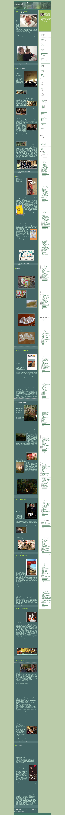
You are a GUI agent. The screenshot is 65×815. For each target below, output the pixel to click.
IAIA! (42, 406)
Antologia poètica (44, 171)
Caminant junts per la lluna (45, 202)
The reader (43, 515)
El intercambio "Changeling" (46, 503)
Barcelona (43, 418)
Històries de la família (44, 53)
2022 (41, 84)
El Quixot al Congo (44, 212)
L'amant (43, 361)
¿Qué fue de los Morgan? (45, 504)
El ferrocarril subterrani (45, 240)
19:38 (24, 741)
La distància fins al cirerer (45, 295)
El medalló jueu (44, 164)
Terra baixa (43, 392)
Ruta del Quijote (44, 549)
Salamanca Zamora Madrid (46, 525)
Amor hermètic (44, 467)
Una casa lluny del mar (45, 274)
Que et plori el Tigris (44, 225)
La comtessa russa (44, 221)
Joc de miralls (44, 383)
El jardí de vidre (44, 264)
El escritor (43, 501)
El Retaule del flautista (45, 332)
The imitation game (44, 487)
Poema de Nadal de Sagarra (46, 440)
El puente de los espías (45, 482)
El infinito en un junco (45, 228)
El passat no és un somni (45, 209)
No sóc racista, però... (45, 249)
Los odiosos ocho (44, 483)
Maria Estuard (44, 357)
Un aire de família (44, 413)
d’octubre (43, 101)
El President (43, 391)
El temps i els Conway (45, 210)
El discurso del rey (20, 500)
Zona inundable (44, 218)
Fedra (42, 388)
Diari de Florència (44, 302)
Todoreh (42, 149)
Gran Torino (43, 516)
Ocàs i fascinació (44, 186)
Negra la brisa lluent (44, 280)
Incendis (43, 435)
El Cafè (43, 472)
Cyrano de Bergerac (45, 422)
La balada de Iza (44, 300)
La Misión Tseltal (44, 488)
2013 (41, 95)
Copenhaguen (44, 452)
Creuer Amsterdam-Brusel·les (46, 593)
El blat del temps (44, 173)
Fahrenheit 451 (44, 276)
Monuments (42, 55)
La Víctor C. (43, 236)
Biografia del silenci (44, 197)
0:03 (24, 171)
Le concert (43, 502)
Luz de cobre (44, 213)
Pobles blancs (44, 590)
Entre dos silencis (44, 307)
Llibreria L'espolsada (43, 144)
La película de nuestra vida (45, 480)
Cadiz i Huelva (44, 541)
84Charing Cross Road (45, 200)
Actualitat (42, 34)
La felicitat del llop (44, 192)
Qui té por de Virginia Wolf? (46, 445)
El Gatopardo (44, 199)
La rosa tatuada (44, 407)
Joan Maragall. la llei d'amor (46, 466)
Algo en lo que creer (45, 308)
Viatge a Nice (44, 522)
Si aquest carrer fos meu (45, 267)
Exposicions (42, 45)
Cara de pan (43, 215)
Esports (42, 44)
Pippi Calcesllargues (45, 434)
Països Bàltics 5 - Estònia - (45, 562)
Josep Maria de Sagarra (45, 438)
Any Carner (43, 270)
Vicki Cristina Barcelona (45, 505)
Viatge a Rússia (44, 607)
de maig (43, 107)
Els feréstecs (43, 319)
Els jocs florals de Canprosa (46, 339)
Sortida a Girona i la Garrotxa (46, 523)
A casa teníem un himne (45, 160)
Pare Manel (18, 176)
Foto (41, 50)
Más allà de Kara (44, 241)
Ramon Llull (43, 364)
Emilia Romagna (44, 589)
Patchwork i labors (43, 60)
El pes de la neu (44, 306)
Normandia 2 (43, 543)
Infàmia (43, 369)
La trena (43, 269)
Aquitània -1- (43, 572)
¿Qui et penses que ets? (45, 305)
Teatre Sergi (43, 342)
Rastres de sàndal (44, 485)
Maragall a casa (44, 449)
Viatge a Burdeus (44, 547)
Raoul (42, 447)
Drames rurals (44, 161)
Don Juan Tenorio (44, 465)
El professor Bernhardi (45, 367)
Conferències (42, 40)
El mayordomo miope (45, 193)
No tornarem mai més (20, 351)
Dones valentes (44, 299)
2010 (41, 127)
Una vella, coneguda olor (45, 448)
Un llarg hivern (44, 190)
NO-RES (43, 296)
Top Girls (43, 356)
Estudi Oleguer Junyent (21, 402)
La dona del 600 (44, 331)
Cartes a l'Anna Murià (45, 247)
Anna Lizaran (44, 423)
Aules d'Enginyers (43, 143)
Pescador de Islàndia (45, 167)
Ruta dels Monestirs (44, 545)
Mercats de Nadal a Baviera (46, 546)
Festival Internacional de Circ (46, 366)
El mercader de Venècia (45, 436)
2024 (41, 82)
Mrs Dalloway (44, 329)
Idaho (42, 251)
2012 (41, 96)
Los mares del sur (44, 278)
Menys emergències (45, 468)
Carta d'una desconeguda (45, 217)
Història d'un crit (44, 303)
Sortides (42, 71)
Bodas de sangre (44, 341)
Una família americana (45, 279)
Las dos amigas (44, 194)
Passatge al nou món (45, 227)
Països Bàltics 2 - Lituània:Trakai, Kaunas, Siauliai (45, 568)
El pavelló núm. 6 (44, 266)
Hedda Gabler (44, 437)
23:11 (24, 552)
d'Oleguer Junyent (18, 418)
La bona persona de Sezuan (46, 335)
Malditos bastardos (44, 507)
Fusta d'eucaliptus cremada (46, 224)
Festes (20, 742)
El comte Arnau (44, 162)
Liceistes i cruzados (44, 393)
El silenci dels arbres (45, 220)
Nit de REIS (43, 470)
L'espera (43, 442)
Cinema (20, 172)
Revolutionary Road (44, 509)
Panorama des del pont (45, 365)
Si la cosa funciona (44, 506)
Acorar (43, 410)
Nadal (41, 58)
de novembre (43, 100)
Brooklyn (18, 557)
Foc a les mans (44, 172)
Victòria (43, 362)
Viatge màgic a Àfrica (45, 500)
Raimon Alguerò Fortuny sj (45, 304)
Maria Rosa (43, 370)
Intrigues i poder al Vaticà (45, 263)
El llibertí (43, 343)
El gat (42, 281)
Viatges (42, 74)
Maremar (43, 340)
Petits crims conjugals (20, 610)
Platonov (43, 469)
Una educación (44, 268)
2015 (41, 93)
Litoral (43, 421)
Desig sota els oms (44, 345)
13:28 (24, 605)
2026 (41, 79)
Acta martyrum (44, 242)
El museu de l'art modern (45, 174)
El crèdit (43, 416)
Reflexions (42, 69)
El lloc (43, 163)
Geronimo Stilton (44, 460)
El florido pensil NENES (45, 368)
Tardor (43, 291)
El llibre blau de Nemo (45, 216)
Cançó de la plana (44, 169)
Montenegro (43, 394)
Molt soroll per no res (45, 373)
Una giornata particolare (45, 380)
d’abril (42, 108)
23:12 (24, 263)
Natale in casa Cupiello (45, 475)
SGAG (43, 461)
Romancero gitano (44, 328)
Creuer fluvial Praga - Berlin (46, 524)
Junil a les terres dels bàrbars (46, 223)
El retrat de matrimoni (45, 211)
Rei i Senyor (43, 433)
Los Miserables (44, 443)
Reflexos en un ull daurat (45, 262)
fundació (30, 210)
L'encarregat (43, 395)
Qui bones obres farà (45, 360)
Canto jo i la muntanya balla (46, 265)
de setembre (43, 102)
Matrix (43, 214)
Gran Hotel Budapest (45, 486)
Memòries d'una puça (45, 417)
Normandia (43, 544)
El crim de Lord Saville (45, 439)
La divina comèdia (44, 390)
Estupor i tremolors (44, 237)
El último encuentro (44, 166)
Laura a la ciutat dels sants (45, 219)
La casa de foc (44, 252)
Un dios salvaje (44, 189)
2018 (41, 89)
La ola (43, 513)
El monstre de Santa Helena (46, 226)
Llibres (20, 264)
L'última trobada (44, 381)
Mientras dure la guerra (45, 478)
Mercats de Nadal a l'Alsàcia (46, 561)
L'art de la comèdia (44, 382)
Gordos (43, 508)
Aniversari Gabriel (19, 661)
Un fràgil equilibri (44, 450)
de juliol (43, 105)
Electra (43, 471)
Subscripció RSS (42, 152)
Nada (42, 238)
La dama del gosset (44, 165)
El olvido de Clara (44, 168)
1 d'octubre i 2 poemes (45, 301)
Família (20, 64)
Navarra (43, 528)
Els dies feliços (44, 396)
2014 (41, 94)
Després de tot (44, 170)
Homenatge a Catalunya (45, 275)
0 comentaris (28, 63)
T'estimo (43, 446)
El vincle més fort (44, 176)
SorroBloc (42, 148)
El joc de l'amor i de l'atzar (45, 398)
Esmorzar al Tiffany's (45, 191)
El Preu (43, 355)
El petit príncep (44, 389)
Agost (42, 459)
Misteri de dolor (44, 464)
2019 (41, 88)
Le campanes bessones (45, 248)
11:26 (24, 63)
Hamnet (43, 239)
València (43, 575)
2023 (41, 83)
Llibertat (43, 420)
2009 (41, 128)
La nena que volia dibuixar (45, 277)
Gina (42, 253)
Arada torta (43, 201)
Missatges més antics (35, 809)
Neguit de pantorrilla (22, 3)
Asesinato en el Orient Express (46, 479)
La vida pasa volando (45, 222)
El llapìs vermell (44, 175)
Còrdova (43, 527)
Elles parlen (43, 243)
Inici (26, 809)
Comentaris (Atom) (21, 811)
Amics (41, 35)
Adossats (43, 344)
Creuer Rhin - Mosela (45, 540)
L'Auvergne (43, 588)
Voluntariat (42, 76)
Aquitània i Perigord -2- (45, 571)
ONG (41, 59)
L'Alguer (43, 594)
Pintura (42, 65)
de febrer (43, 124)
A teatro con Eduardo (45, 363)
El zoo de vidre (44, 397)
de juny (43, 106)
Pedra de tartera (19, 745)
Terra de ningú (44, 411)
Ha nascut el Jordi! (20, 12)
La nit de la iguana (44, 273)
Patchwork (18, 268)
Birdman (43, 484)
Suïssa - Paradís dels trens (45, 548)
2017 (41, 90)
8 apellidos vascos (44, 489)
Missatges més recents (17, 809)
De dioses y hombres (20, 68)
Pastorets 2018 (44, 336)
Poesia (42, 66)
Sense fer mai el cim (45, 290)
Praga (43, 542)
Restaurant (42, 70)
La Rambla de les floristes (45, 330)
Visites (41, 75)
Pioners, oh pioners (44, 198)
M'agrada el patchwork (44, 145)
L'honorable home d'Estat (45, 412)
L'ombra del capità (44, 250)
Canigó (43, 441)
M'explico (43, 294)
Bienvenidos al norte (45, 514)
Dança (41, 43)
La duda (43, 510)
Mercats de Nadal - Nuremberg (46, 526)
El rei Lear (43, 386)
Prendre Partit (44, 387)
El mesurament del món (45, 244)
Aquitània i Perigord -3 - (45, 570)
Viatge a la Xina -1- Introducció (46, 597)
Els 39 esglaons (44, 444)
